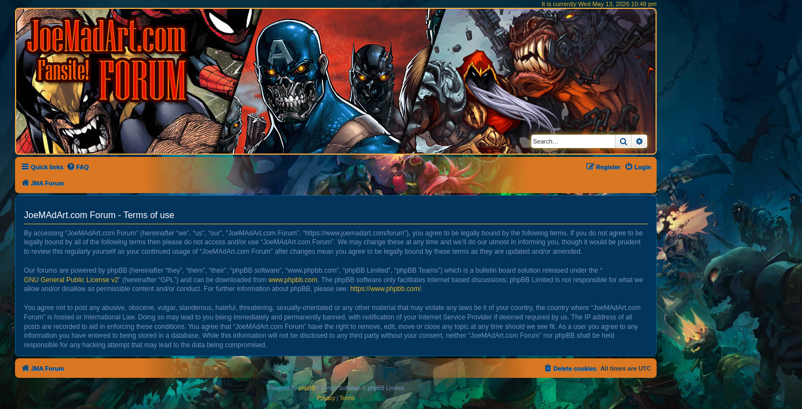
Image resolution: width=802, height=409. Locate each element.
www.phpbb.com (292, 280)
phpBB (307, 388)
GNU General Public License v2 (71, 280)
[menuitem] (77, 167)
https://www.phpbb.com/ (385, 289)
